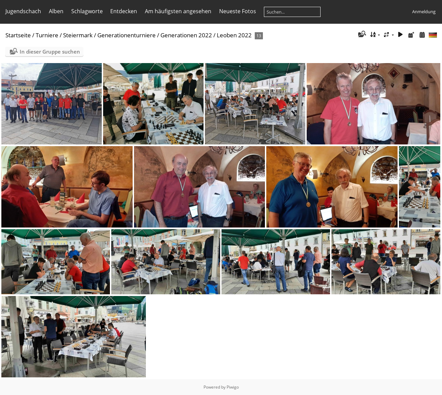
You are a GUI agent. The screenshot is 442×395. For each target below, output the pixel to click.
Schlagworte (87, 11)
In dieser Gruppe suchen (50, 51)
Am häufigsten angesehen (178, 11)
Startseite (18, 35)
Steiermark (78, 35)
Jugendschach (23, 11)
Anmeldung (424, 11)
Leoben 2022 (234, 35)
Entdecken (123, 11)
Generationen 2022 (186, 35)
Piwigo (233, 387)
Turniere (47, 35)
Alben (56, 11)
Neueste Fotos (237, 11)
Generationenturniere (126, 35)
